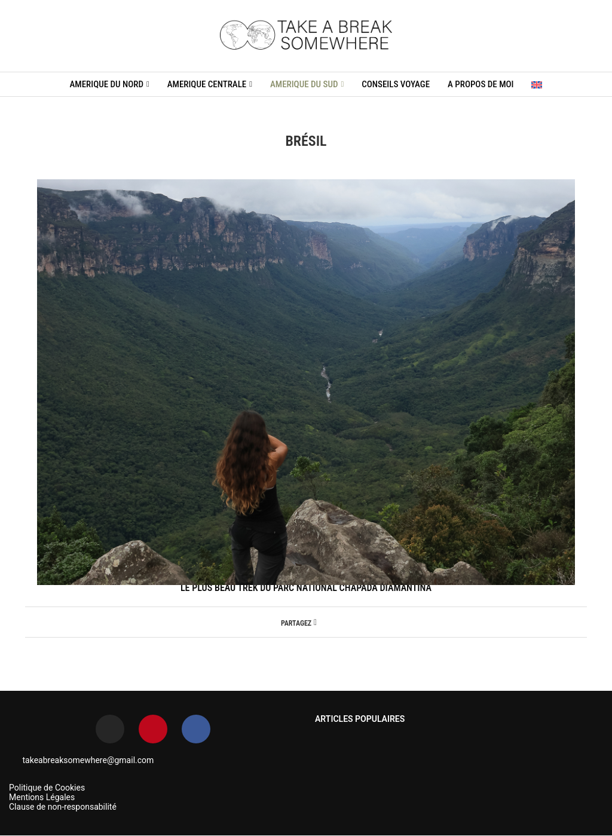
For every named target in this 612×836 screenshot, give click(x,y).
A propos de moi (480, 84)
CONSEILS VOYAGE (396, 84)
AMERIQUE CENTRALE (207, 84)
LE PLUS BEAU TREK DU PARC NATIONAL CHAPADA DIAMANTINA (306, 587)
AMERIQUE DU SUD (304, 84)
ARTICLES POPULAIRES (360, 719)
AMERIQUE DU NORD (106, 84)
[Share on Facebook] (315, 622)
